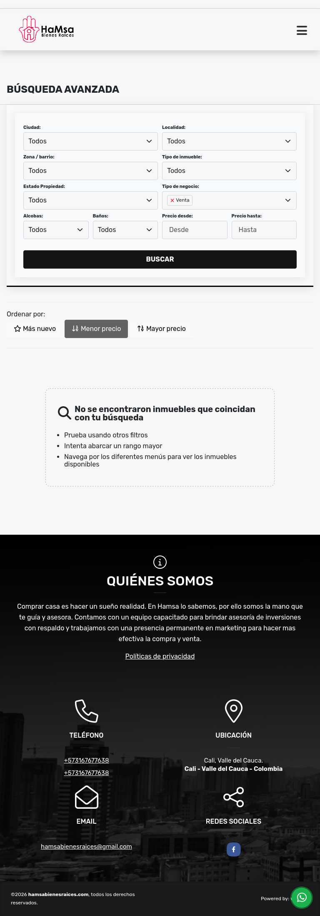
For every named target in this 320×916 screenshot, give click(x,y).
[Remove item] (173, 200)
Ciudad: (32, 127)
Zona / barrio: (38, 157)
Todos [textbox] (37, 141)
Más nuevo (35, 329)
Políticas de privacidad (160, 656)
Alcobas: (33, 216)
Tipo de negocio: (180, 186)
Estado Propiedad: (44, 186)
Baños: (100, 216)
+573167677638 (86, 760)
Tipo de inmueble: (182, 157)
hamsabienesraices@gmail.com (86, 846)
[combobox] (90, 141)
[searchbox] (169, 213)
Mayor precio (161, 329)
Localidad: (173, 127)
